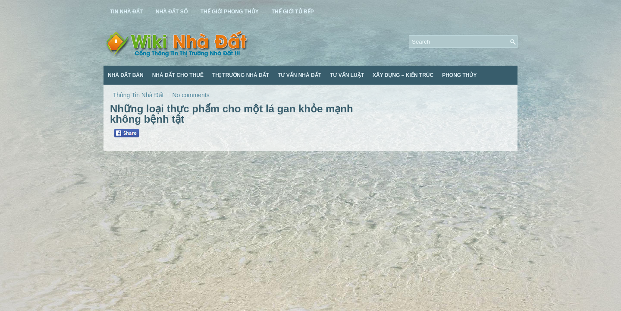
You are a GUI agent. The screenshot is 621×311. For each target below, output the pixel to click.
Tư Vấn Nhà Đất (299, 75)
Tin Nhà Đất (126, 12)
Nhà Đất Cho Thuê (178, 75)
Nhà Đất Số (172, 12)
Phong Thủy (459, 75)
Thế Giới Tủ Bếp (293, 12)
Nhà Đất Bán (126, 75)
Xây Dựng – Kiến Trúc (403, 75)
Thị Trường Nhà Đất (240, 75)
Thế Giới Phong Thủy (230, 12)
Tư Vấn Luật (347, 75)
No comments (190, 95)
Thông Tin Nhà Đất (138, 95)
